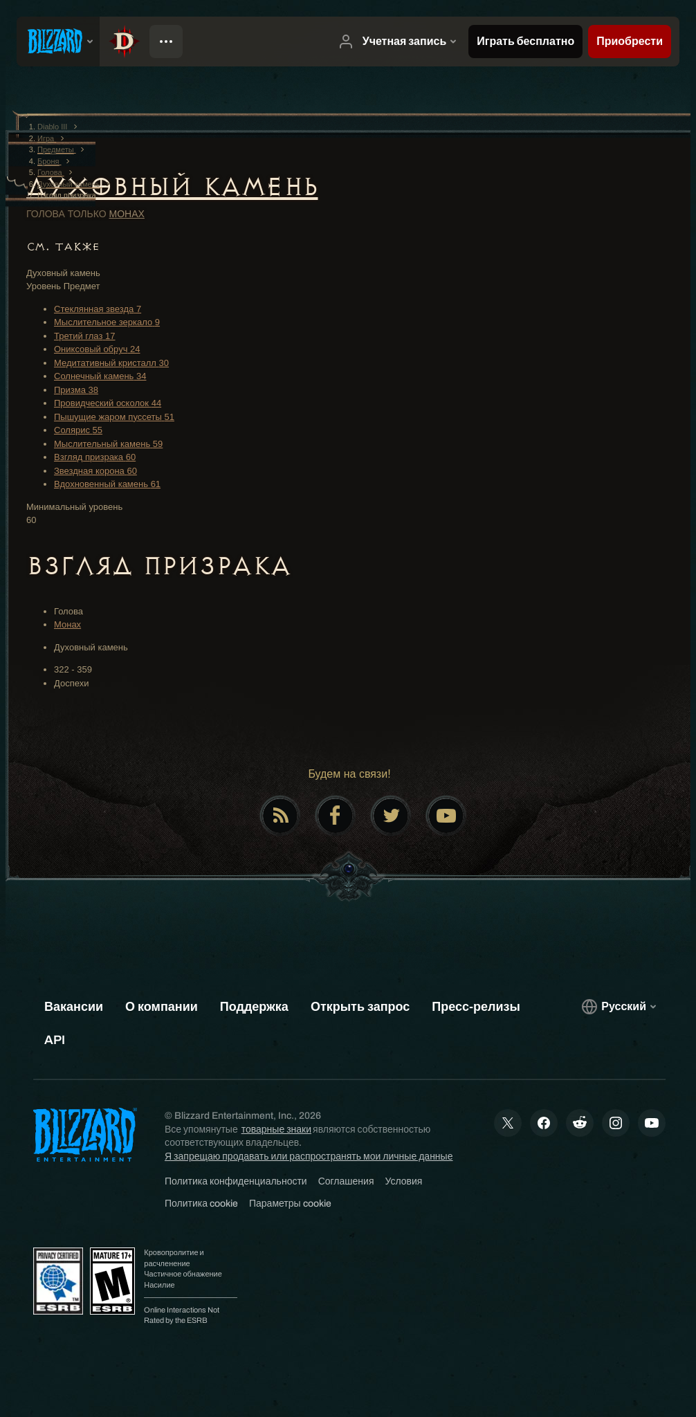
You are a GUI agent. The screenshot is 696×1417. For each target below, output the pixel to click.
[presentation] (58, 41)
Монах (127, 213)
